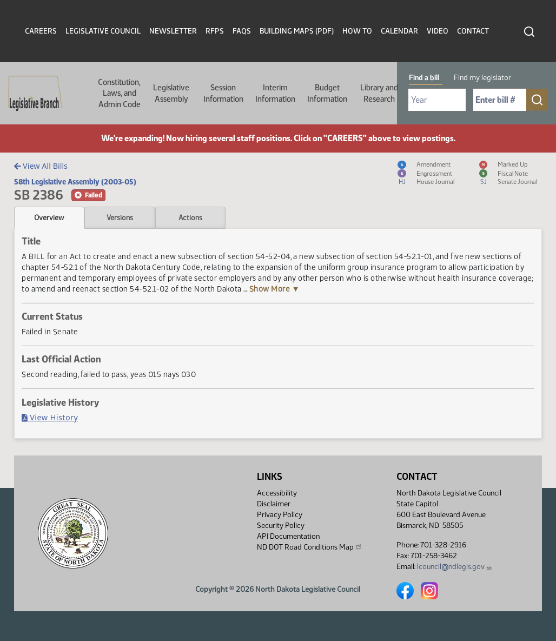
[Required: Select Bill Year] (437, 99)
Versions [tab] (120, 217)
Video (437, 31)
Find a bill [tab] (424, 77)
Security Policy (281, 525)
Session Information (223, 93)
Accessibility (277, 493)
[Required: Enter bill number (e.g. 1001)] (500, 99)
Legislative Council (103, 31)
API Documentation (288, 536)
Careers (41, 31)
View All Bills (41, 166)
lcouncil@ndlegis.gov (454, 566)
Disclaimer (273, 503)
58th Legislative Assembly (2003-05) (75, 182)
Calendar (399, 31)
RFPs (215, 31)
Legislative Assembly (171, 93)
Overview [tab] (49, 217)
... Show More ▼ (271, 289)
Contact (473, 31)
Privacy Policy (279, 514)
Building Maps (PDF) (297, 31)
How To (357, 31)
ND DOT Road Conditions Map (310, 547)
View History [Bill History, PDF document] (50, 417)
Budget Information (327, 93)
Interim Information (275, 93)
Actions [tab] (190, 217)
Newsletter (173, 31)
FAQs (242, 31)
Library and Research (379, 93)
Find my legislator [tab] (482, 77)
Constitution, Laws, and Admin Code (119, 93)
